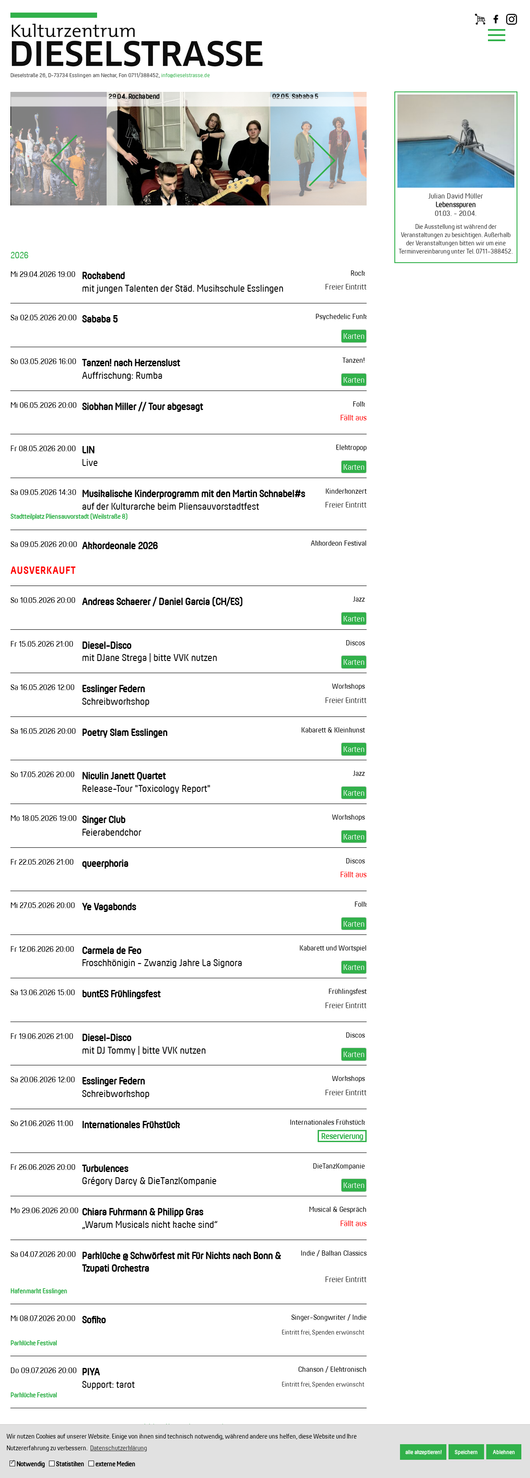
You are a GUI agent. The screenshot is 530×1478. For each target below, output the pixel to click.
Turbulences (149, 1174)
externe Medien (111, 1464)
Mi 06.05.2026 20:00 (43, 405)
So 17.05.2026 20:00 (42, 774)
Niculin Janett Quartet (146, 782)
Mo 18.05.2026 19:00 (43, 818)
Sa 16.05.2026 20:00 (43, 731)
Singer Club (111, 826)
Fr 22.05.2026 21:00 (42, 861)
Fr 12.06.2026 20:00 (42, 949)
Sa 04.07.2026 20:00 (43, 1254)
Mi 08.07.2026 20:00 (42, 1318)
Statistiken (66, 1464)
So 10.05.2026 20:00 (42, 600)
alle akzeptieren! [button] (423, 1452)
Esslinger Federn (116, 695)
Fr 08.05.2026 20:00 (43, 448)
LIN (90, 456)
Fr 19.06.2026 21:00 (41, 1036)
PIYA (108, 1378)
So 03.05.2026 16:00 (43, 361)
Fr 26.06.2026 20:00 (42, 1167)
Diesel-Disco (149, 651)
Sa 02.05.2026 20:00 (43, 317)
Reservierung (342, 1136)
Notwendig (27, 1464)
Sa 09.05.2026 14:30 (43, 492)
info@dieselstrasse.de (185, 75)
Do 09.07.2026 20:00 (43, 1370)
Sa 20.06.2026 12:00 (42, 1079)
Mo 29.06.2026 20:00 (44, 1210)
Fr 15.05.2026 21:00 (41, 643)
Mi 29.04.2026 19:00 (42, 274)
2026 (19, 254)
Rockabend (182, 282)
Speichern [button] (466, 1452)
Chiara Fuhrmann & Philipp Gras (150, 1218)
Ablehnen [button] (504, 1452)
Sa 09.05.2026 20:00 (43, 544)
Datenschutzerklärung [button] (118, 1448)
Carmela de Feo (162, 956)
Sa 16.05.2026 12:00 (42, 687)
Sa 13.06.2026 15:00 (42, 992)
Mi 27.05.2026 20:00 (42, 905)
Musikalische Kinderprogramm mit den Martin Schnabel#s (193, 500)
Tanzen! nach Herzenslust (131, 369)
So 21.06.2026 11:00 (41, 1123)
